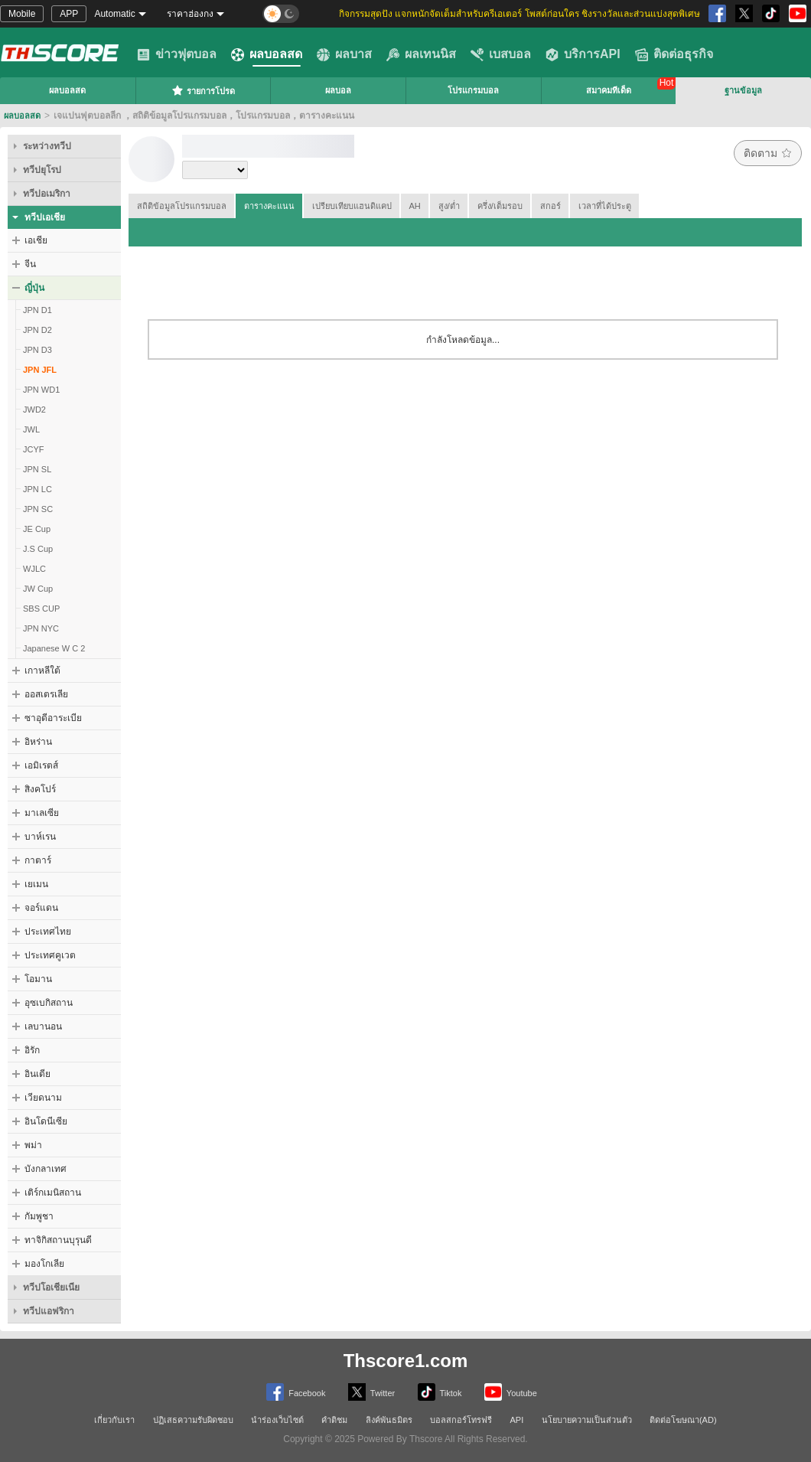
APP (69, 13)
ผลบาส (344, 54)
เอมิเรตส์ (41, 765)
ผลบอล (338, 90)
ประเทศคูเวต (50, 955)
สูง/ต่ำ (449, 205)
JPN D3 (37, 349)
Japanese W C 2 (54, 648)
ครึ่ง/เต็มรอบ (500, 205)
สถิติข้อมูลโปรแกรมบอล (181, 205)
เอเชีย (35, 240)
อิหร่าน (38, 741)
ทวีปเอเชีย (44, 217)
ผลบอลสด (266, 54)
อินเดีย (37, 1074)
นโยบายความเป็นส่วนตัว (587, 1419)
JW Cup (38, 588)
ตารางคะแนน (269, 205)
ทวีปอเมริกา (46, 193)
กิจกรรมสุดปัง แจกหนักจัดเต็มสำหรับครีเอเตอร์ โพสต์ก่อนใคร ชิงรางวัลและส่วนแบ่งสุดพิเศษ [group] (519, 13)
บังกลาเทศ (45, 1168)
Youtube (510, 1392)
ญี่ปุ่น (34, 287)
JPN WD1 (41, 389)
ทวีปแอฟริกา (48, 1311)
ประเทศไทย (47, 931)
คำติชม (334, 1419)
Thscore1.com (406, 1360)
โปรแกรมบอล (473, 90)
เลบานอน (43, 1026)
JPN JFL (40, 369)
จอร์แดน (41, 907)
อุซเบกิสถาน (48, 1002)
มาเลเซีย (41, 813)
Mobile (21, 13)
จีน (30, 264)
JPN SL (37, 469)
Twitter (371, 1392)
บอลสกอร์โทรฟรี (461, 1419)
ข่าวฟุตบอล (177, 54)
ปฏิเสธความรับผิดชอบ (193, 1419)
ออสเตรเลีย (46, 694)
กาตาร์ (37, 860)
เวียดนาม (43, 1097)
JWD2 (34, 409)
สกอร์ (550, 205)
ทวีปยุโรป (42, 170)
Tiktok (440, 1392)
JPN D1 (37, 310)
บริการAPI (583, 54)
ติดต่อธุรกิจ (674, 54)
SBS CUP (41, 608)
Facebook (295, 1392)
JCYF (33, 449)
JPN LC (37, 489)
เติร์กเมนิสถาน (52, 1192)
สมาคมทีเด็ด (608, 90)
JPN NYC (41, 628)
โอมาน (38, 979)
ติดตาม (768, 153)
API (517, 1419)
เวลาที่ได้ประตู (604, 205)
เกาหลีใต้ (42, 670)
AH (415, 205)
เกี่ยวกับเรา (114, 1419)
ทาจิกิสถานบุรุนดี (58, 1240)
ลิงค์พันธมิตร (389, 1419)
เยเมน (36, 884)
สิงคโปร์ (40, 789)
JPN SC (38, 509)
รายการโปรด (203, 90)
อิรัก (32, 1050)
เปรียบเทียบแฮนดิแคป (352, 205)
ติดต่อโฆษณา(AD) (683, 1419)
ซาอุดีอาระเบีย (53, 718)
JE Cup (36, 529)
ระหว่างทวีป (47, 146)
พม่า (33, 1145)
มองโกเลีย (44, 1263)
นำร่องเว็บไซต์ (277, 1419)
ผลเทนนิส (421, 54)
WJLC (34, 568)
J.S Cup (38, 548)
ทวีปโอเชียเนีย (51, 1287)
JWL (31, 429)
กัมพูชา (39, 1216)
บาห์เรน (40, 836)
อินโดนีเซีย (45, 1121)
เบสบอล (501, 54)
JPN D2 (37, 329)
